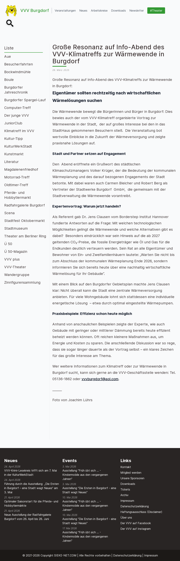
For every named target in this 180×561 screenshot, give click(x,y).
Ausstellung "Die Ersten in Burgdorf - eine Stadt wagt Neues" (89, 490)
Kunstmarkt (14, 154)
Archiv (124, 495)
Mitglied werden (130, 472)
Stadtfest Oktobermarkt (24, 221)
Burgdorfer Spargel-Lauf (25, 100)
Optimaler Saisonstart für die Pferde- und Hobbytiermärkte (31, 503)
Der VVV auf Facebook (135, 523)
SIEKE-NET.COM (65, 555)
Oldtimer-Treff (16, 185)
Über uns (126, 517)
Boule (9, 80)
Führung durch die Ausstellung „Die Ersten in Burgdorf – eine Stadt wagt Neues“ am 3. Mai (31, 488)
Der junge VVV (16, 115)
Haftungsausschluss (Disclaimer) (141, 512)
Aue (7, 56)
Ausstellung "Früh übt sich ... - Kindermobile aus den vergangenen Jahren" (85, 475)
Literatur (11, 162)
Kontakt (125, 467)
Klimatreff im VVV (19, 131)
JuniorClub (13, 123)
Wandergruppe (16, 275)
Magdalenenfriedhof (21, 169)
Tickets (125, 489)
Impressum (127, 500)
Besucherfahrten (18, 64)
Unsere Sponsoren (132, 478)
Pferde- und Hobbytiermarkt (17, 195)
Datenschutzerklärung (134, 506)
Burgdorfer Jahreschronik (16, 89)
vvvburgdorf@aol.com (100, 379)
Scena (9, 213)
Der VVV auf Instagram (135, 528)
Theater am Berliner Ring (25, 236)
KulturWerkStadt (18, 146)
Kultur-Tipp (13, 138)
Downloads (127, 484)
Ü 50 (8, 244)
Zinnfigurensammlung (22, 282)
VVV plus (12, 259)
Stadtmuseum (16, 228)
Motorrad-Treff (17, 177)
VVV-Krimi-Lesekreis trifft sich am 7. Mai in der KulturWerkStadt (30, 472)
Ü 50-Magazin (15, 251)
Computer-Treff (17, 108)
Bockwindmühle (17, 72)
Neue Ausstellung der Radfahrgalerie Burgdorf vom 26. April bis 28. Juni (27, 517)
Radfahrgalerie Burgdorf (24, 205)
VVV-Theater (15, 267)
